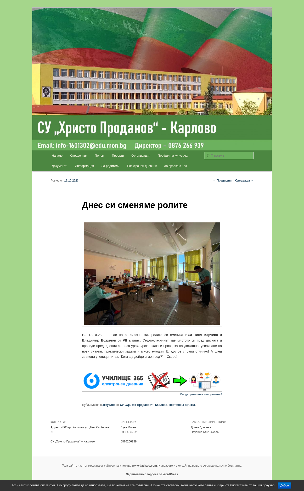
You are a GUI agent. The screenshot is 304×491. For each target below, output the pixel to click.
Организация (140, 155)
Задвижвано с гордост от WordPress (152, 474)
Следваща (244, 180)
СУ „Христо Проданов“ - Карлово (143, 405)
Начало (57, 155)
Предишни (222, 180)
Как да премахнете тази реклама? (201, 394)
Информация (84, 166)
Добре (284, 485)
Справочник (78, 155)
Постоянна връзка (182, 405)
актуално (108, 405)
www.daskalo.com (144, 465)
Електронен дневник (142, 166)
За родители (110, 166)
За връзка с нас (175, 166)
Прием (99, 155)
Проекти (118, 155)
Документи (59, 166)
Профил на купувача (173, 155)
